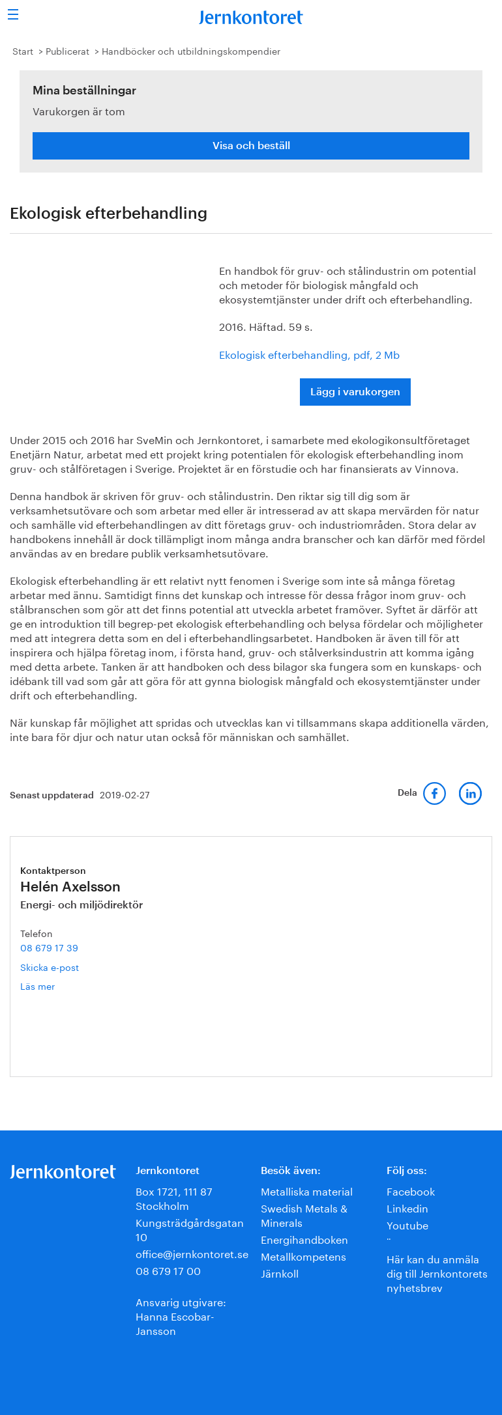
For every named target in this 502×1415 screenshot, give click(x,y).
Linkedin (407, 1207)
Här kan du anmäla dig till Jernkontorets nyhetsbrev (437, 1272)
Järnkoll (280, 1272)
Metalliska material (307, 1190)
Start (22, 50)
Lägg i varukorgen (355, 392)
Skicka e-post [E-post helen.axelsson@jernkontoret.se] (49, 966)
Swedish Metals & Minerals (304, 1214)
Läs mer (57, 985)
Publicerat (67, 50)
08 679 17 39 (49, 947)
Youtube (407, 1224)
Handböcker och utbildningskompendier (191, 50)
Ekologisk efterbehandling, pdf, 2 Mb (309, 353)
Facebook (411, 1190)
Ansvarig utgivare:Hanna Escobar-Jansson (181, 1315)
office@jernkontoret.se (192, 1252)
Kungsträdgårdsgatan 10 (190, 1228)
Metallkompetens (303, 1255)
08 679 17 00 (168, 1269)
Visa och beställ (251, 146)
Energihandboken (304, 1238)
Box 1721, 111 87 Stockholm (174, 1197)
